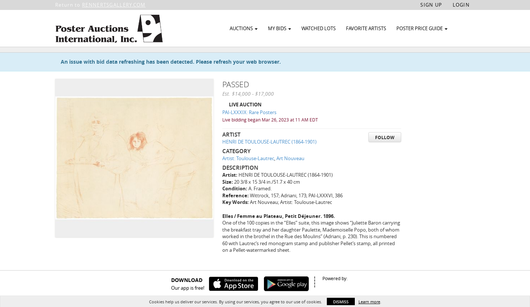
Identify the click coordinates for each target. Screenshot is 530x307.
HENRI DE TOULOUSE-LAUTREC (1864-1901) (269, 158)
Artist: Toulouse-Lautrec (248, 175)
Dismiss (341, 301)
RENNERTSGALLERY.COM (114, 4)
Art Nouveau (290, 175)
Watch (435, 58)
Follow (385, 154)
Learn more (369, 301)
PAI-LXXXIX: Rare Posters (249, 129)
